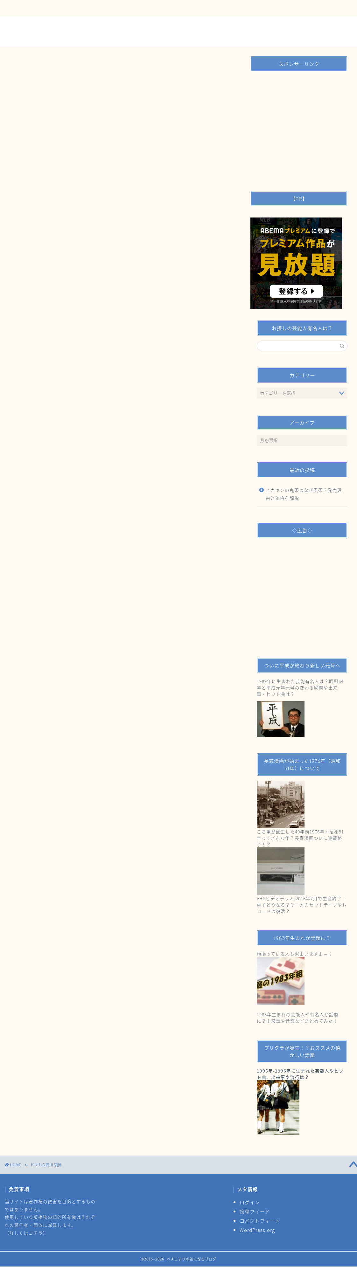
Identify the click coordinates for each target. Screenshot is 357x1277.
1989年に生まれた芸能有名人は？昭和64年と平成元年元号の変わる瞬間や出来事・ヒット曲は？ (300, 687)
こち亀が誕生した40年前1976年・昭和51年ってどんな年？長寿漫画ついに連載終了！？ (300, 837)
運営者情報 (101, 8)
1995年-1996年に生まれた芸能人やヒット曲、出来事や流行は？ (300, 1073)
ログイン (250, 1202)
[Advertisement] (297, 129)
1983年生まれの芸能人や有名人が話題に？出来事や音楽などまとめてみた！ (298, 1017)
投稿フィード (255, 1211)
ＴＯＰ (21, 8)
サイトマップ (143, 8)
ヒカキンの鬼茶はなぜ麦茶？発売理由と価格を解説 (304, 494)
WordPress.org (257, 1229)
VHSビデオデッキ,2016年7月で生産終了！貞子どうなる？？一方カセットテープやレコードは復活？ (302, 904)
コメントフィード (260, 1220)
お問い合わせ (59, 8)
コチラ (36, 1233)
